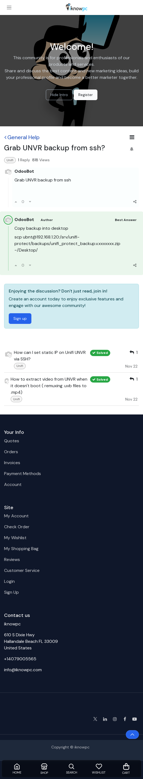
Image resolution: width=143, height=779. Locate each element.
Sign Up (11, 592)
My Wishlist (15, 538)
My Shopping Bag (21, 548)
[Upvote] (15, 202)
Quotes (11, 441)
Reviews (12, 559)
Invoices (12, 462)
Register (85, 94)
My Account (16, 516)
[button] (132, 734)
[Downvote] (30, 202)
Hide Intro (59, 94)
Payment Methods (22, 473)
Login (9, 581)
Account (13, 484)
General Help (22, 137)
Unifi (10, 160)
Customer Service (22, 570)
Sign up (20, 318)
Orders (11, 452)
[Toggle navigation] (9, 7)
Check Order (16, 527)
